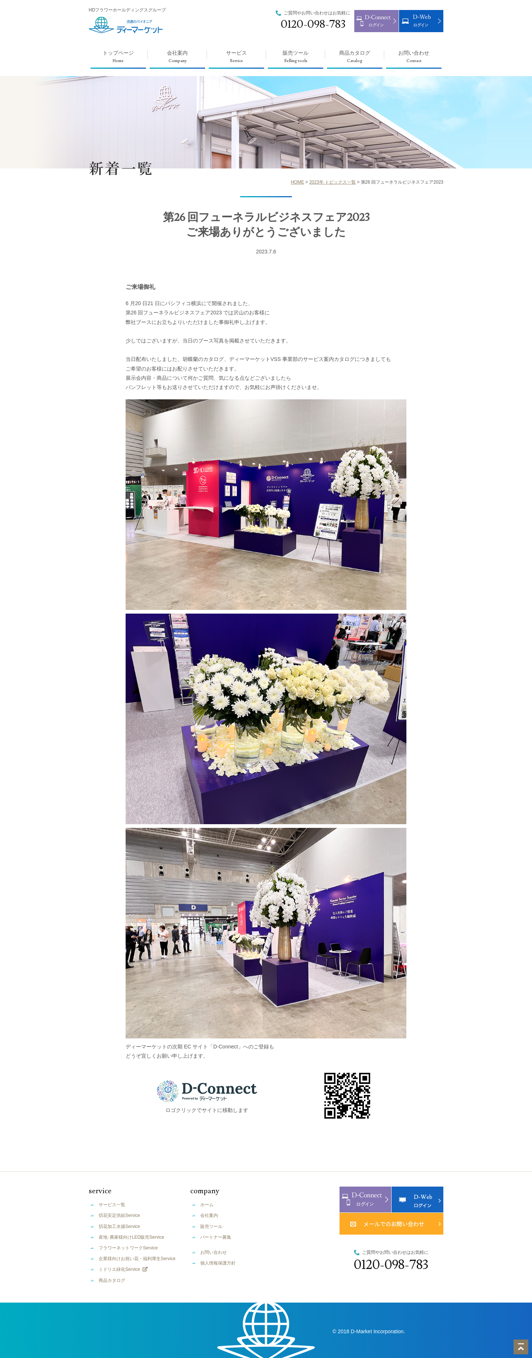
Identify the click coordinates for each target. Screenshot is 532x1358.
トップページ (118, 59)
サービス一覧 (112, 1204)
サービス (236, 59)
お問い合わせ (413, 59)
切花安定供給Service (119, 1215)
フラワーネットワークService (128, 1247)
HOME (297, 182)
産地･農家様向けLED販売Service (131, 1237)
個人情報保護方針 (218, 1263)
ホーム (207, 1204)
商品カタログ (354, 59)
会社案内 (177, 59)
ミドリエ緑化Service (123, 1269)
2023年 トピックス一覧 (332, 182)
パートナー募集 (215, 1237)
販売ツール (295, 59)
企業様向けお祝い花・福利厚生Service (137, 1258)
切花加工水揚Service (119, 1226)
